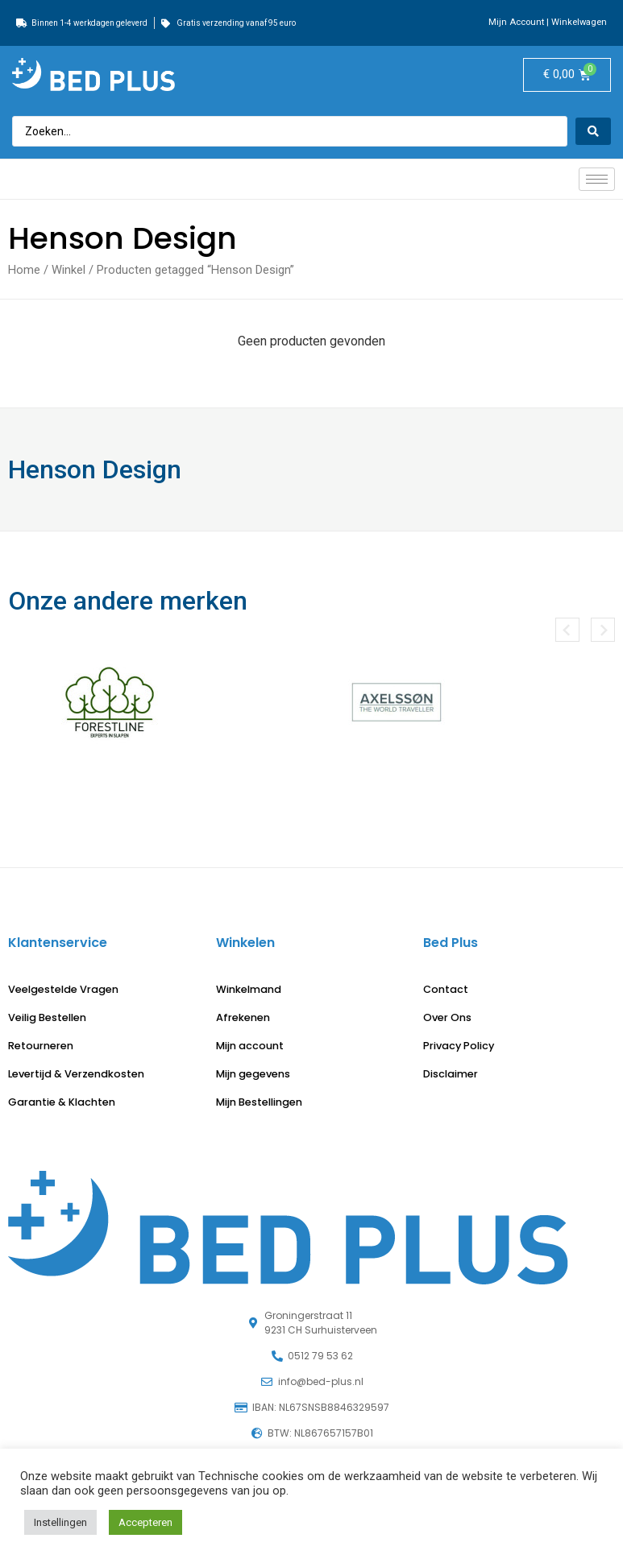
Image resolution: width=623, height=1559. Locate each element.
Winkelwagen (579, 22)
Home (24, 270)
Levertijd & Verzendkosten (76, 1074)
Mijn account (250, 1045)
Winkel (68, 270)
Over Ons (447, 1017)
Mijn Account (516, 22)
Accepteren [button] (145, 1522)
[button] (567, 630)
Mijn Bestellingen (259, 1102)
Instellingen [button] (60, 1522)
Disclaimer (450, 1074)
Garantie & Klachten (61, 1102)
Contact (445, 989)
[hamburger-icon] (597, 179)
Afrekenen (243, 1017)
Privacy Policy (458, 1045)
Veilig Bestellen (47, 1017)
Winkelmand (248, 989)
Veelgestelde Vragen (63, 989)
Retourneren (40, 1045)
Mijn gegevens (253, 1074)
